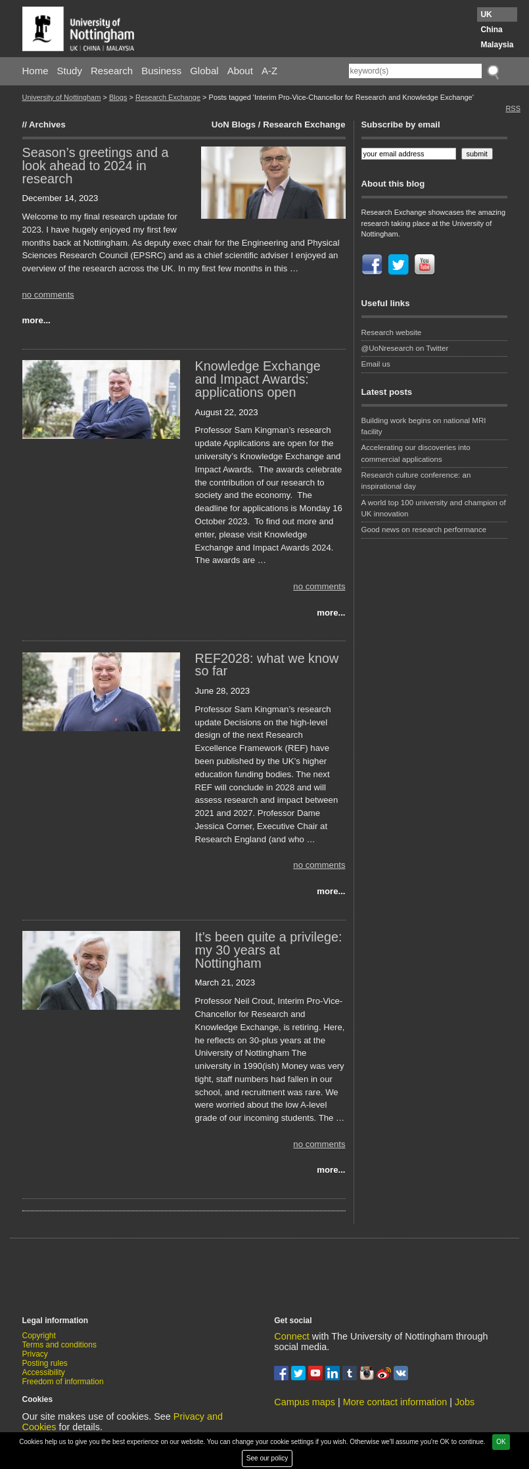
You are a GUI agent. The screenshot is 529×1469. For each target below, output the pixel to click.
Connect (292, 1336)
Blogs (118, 97)
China (491, 29)
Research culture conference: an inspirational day (416, 480)
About (240, 70)
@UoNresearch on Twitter (405, 348)
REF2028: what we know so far (267, 665)
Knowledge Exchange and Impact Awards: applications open (258, 379)
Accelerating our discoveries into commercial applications (416, 453)
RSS (512, 108)
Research (112, 70)
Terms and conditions (59, 1344)
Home (35, 70)
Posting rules (45, 1363)
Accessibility (43, 1372)
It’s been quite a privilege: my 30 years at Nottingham (268, 950)
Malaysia (496, 44)
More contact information (395, 1402)
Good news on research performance (425, 529)
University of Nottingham (61, 97)
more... (36, 320)
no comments (48, 295)
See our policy (267, 1458)
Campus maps (304, 1402)
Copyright (39, 1335)
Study (69, 70)
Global (204, 70)
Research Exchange (167, 97)
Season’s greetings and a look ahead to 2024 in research (95, 165)
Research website (391, 332)
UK (486, 14)
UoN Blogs (234, 124)
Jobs (464, 1402)
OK (500, 1441)
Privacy (35, 1354)
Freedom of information (63, 1381)
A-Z (269, 70)
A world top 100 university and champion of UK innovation (433, 508)
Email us (375, 364)
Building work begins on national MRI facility (423, 426)
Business (161, 70)
